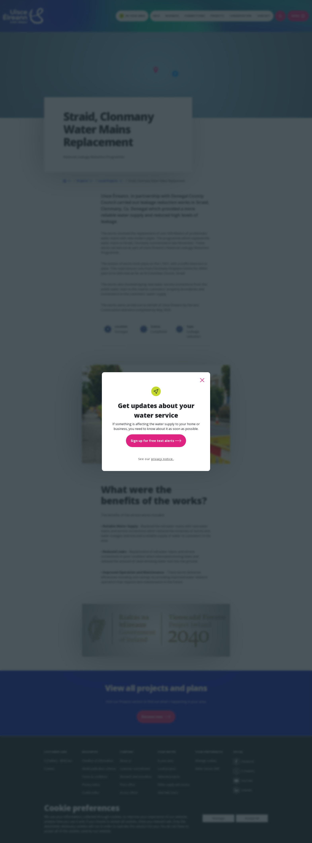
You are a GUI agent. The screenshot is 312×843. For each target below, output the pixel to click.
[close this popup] (202, 380)
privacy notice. (162, 459)
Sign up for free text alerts (156, 441)
